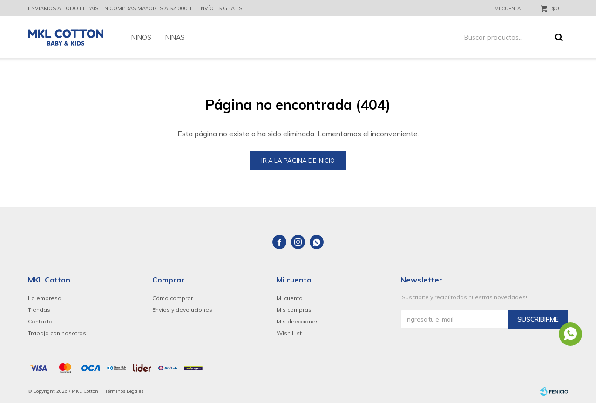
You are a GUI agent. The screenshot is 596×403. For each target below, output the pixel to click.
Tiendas (39, 309)
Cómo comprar (172, 298)
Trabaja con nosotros (57, 332)
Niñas (175, 37)
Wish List (289, 332)
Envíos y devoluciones (182, 309)
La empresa (44, 298)
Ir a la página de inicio (298, 160)
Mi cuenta (290, 298)
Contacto (40, 321)
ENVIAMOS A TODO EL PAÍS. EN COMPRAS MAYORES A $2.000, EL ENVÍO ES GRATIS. (136, 8)
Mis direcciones (298, 321)
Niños (141, 37)
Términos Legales (124, 391)
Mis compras (294, 309)
